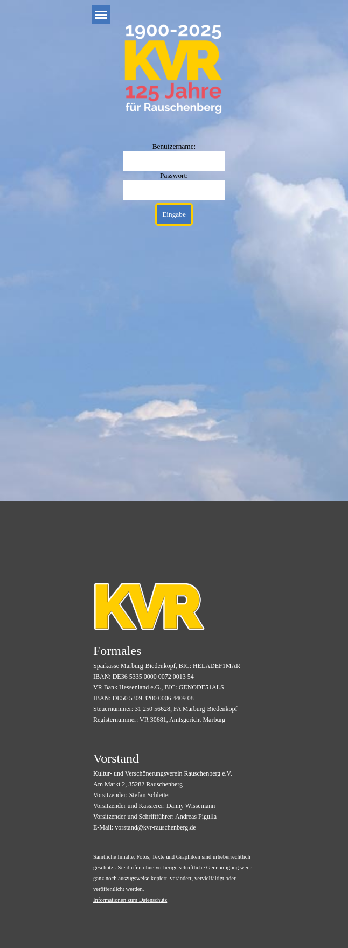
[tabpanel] (175, 683)
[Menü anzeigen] (101, 14)
